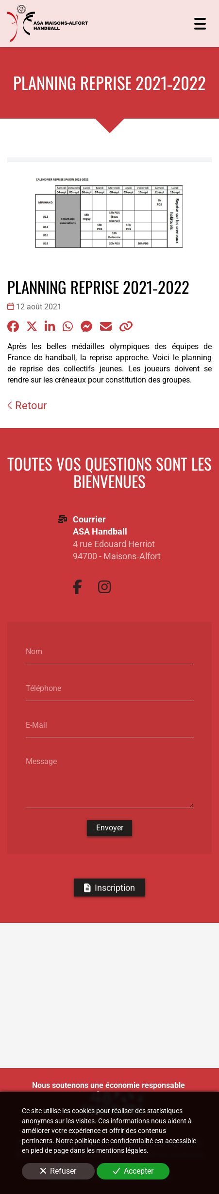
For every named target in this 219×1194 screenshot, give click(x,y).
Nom (34, 651)
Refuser (58, 1171)
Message (41, 760)
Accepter (133, 1171)
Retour (27, 405)
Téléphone (43, 687)
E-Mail (36, 724)
